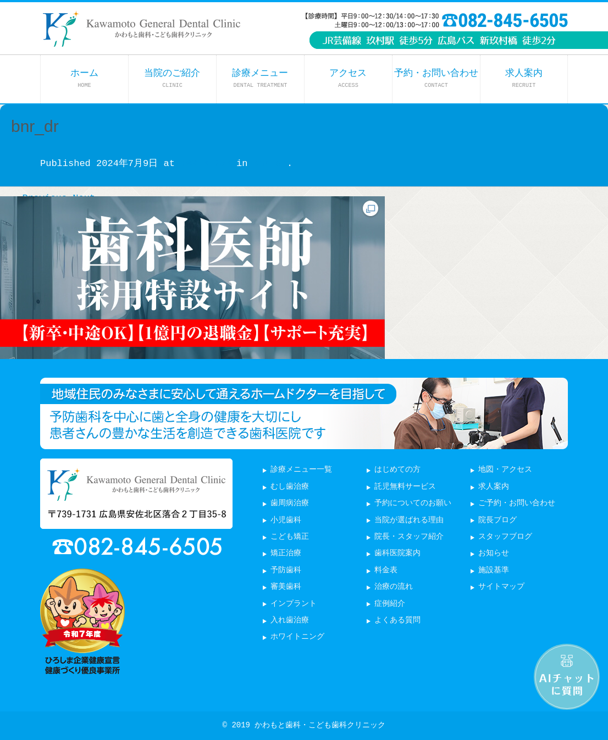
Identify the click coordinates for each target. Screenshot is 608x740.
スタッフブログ (505, 537)
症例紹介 (389, 604)
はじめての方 (397, 470)
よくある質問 (397, 620)
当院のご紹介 (172, 78)
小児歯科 (285, 520)
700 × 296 (205, 163)
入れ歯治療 (289, 620)
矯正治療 (285, 553)
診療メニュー (260, 78)
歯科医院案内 (397, 553)
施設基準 (493, 570)
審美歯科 (285, 587)
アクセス (348, 78)
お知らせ (493, 553)
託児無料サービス (405, 487)
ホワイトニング (297, 637)
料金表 (385, 570)
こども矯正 (289, 537)
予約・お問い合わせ (436, 78)
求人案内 (524, 78)
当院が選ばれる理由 (409, 520)
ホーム (84, 78)
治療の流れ (393, 587)
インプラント (293, 604)
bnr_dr (270, 163)
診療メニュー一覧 (301, 470)
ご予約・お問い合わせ (516, 503)
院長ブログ (497, 520)
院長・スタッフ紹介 (409, 537)
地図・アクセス (505, 470)
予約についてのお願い (412, 503)
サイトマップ (501, 587)
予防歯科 (285, 570)
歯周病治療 (289, 503)
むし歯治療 (289, 487)
